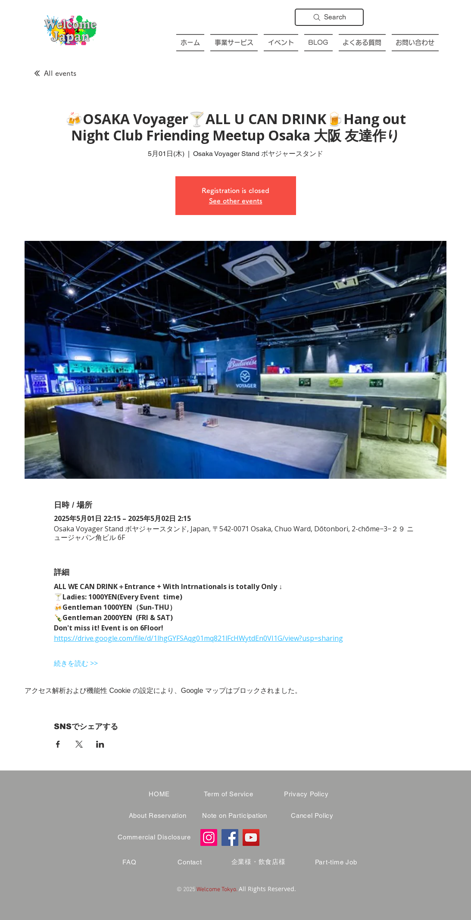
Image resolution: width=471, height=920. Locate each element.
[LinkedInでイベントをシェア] (100, 744)
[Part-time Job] (336, 862)
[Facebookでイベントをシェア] (58, 744)
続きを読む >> (76, 663)
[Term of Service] (228, 794)
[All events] (55, 73)
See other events (235, 200)
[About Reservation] (157, 815)
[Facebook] (229, 837)
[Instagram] (208, 837)
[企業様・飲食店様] (258, 862)
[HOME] (159, 794)
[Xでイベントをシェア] (79, 744)
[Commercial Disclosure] (154, 837)
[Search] (329, 17)
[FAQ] (130, 862)
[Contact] (190, 862)
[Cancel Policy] (312, 815)
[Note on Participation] (234, 815)
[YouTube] (251, 837)
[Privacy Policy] (306, 794)
